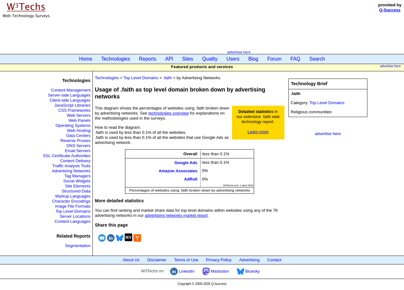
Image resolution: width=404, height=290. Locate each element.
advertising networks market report (176, 215)
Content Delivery (75, 160)
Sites (187, 59)
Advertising (249, 259)
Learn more (257, 131)
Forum (274, 59)
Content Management (70, 90)
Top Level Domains (73, 211)
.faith (167, 77)
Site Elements (77, 186)
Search (317, 59)
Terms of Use (186, 259)
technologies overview (168, 113)
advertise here (239, 52)
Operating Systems (73, 125)
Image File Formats (73, 206)
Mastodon (215, 271)
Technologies (115, 59)
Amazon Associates (178, 171)
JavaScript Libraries (72, 105)
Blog (253, 59)
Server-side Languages (69, 95)
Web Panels (79, 120)
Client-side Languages (70, 100)
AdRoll (190, 179)
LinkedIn (182, 271)
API (169, 59)
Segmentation (77, 245)
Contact (274, 259)
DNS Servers (79, 145)
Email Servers (78, 150)
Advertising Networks (71, 171)
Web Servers (79, 115)
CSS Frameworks (74, 110)
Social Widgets (77, 181)
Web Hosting (78, 130)
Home (85, 59)
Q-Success (390, 10)
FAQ (295, 59)
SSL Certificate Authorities (67, 155)
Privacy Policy (219, 259)
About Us (131, 259)
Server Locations (75, 216)
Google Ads (186, 162)
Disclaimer (156, 259)
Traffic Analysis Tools (71, 165)
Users (233, 59)
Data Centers (78, 135)
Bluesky (248, 271)
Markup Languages (72, 196)
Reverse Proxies (75, 140)
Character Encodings (71, 201)
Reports (147, 59)
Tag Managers (77, 176)
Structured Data (76, 191)
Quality (209, 59)
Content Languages (72, 221)
